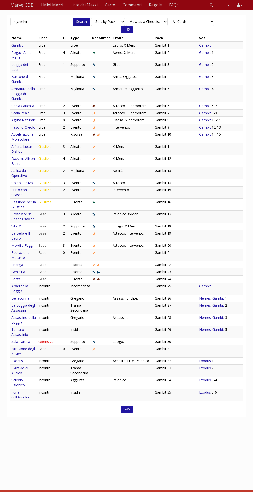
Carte (110, 5)
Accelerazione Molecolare (22, 137)
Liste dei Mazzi (84, 5)
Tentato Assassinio (19, 332)
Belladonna (20, 298)
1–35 (126, 29)
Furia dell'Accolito (20, 394)
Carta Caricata (22, 105)
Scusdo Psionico (18, 382)
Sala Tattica (20, 341)
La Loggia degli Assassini (23, 308)
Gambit (17, 45)
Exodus (17, 361)
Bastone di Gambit (20, 79)
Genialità (18, 271)
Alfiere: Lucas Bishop (22, 149)
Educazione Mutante (20, 255)
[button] (211, 5)
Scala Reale (20, 113)
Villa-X (16, 226)
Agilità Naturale (23, 120)
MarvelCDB (22, 5)
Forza (16, 279)
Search (81, 21)
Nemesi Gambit (211, 298)
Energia (17, 264)
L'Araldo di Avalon (19, 370)
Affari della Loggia (19, 288)
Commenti (132, 5)
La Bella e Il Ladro (20, 236)
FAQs (174, 5)
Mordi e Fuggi (22, 245)
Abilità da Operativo (19, 173)
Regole (155, 5)
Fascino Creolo (23, 127)
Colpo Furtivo (22, 182)
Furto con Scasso (19, 192)
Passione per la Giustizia (23, 204)
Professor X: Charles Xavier (22, 216)
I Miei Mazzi (52, 5)
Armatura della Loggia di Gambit (23, 93)
